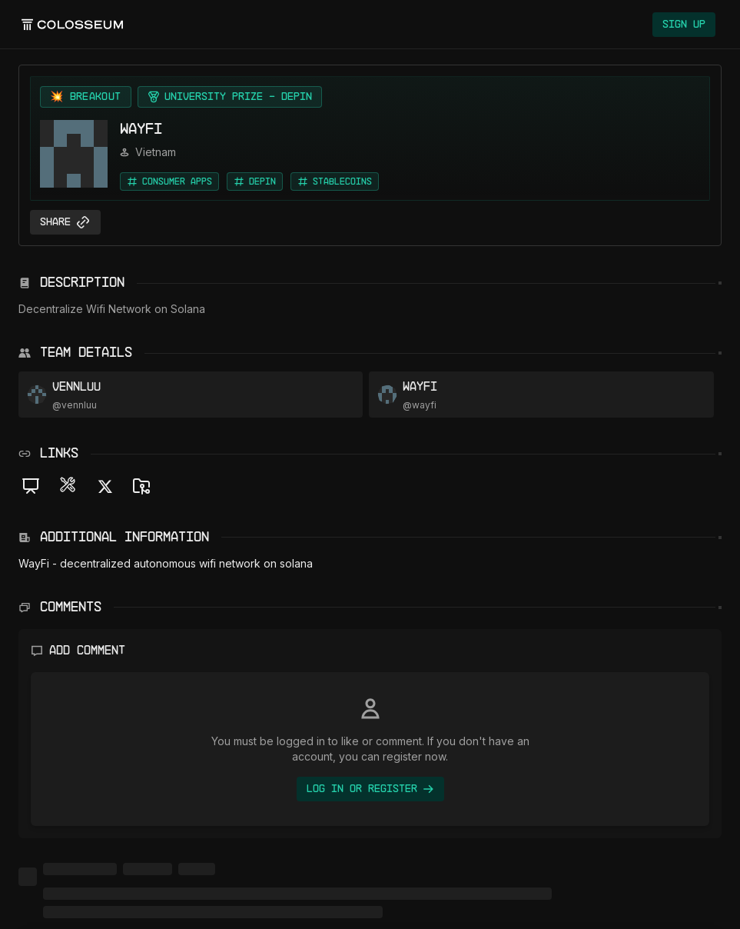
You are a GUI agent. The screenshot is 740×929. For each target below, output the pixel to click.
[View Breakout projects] (85, 97)
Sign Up (683, 24)
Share (65, 222)
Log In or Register (370, 789)
